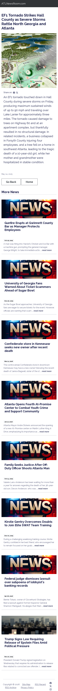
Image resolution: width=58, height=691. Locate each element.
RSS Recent (40, 684)
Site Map (26, 684)
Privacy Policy (27, 687)
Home (29, 181)
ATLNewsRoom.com (14, 3)
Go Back (11, 181)
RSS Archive (10, 687)
